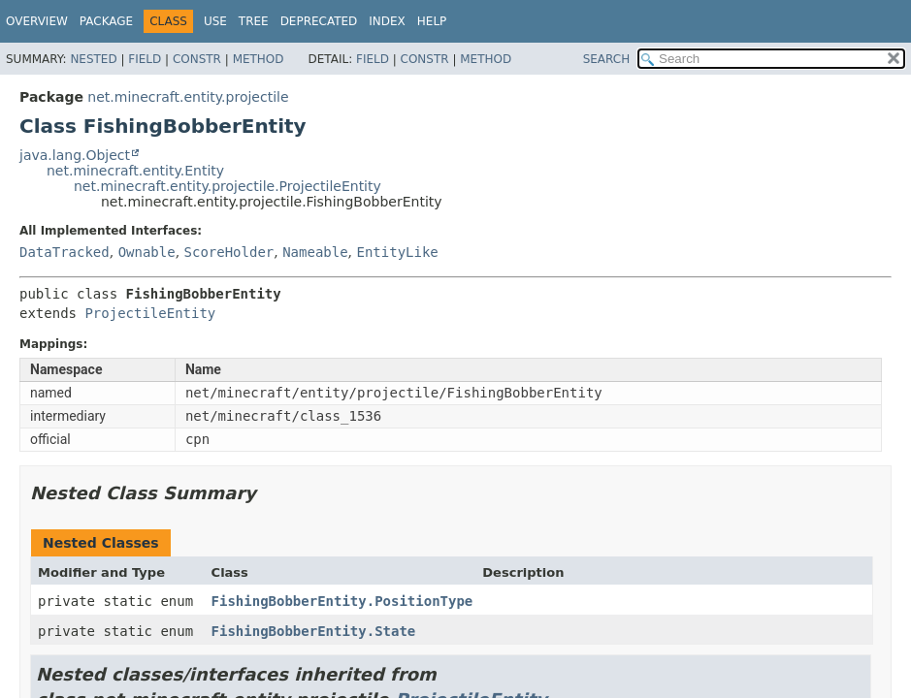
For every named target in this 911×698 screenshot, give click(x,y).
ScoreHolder (229, 252)
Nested (93, 59)
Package (106, 21)
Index (387, 21)
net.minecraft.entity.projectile (187, 97)
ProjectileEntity (149, 313)
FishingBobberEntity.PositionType (342, 601)
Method (258, 59)
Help (432, 21)
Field (144, 59)
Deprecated (319, 21)
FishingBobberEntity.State (313, 631)
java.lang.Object (74, 155)
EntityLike (398, 252)
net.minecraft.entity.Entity (135, 170)
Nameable (314, 252)
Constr (197, 59)
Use (215, 21)
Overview (37, 21)
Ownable (147, 252)
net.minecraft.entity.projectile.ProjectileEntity (227, 186)
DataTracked (64, 252)
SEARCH (607, 59)
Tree (254, 21)
